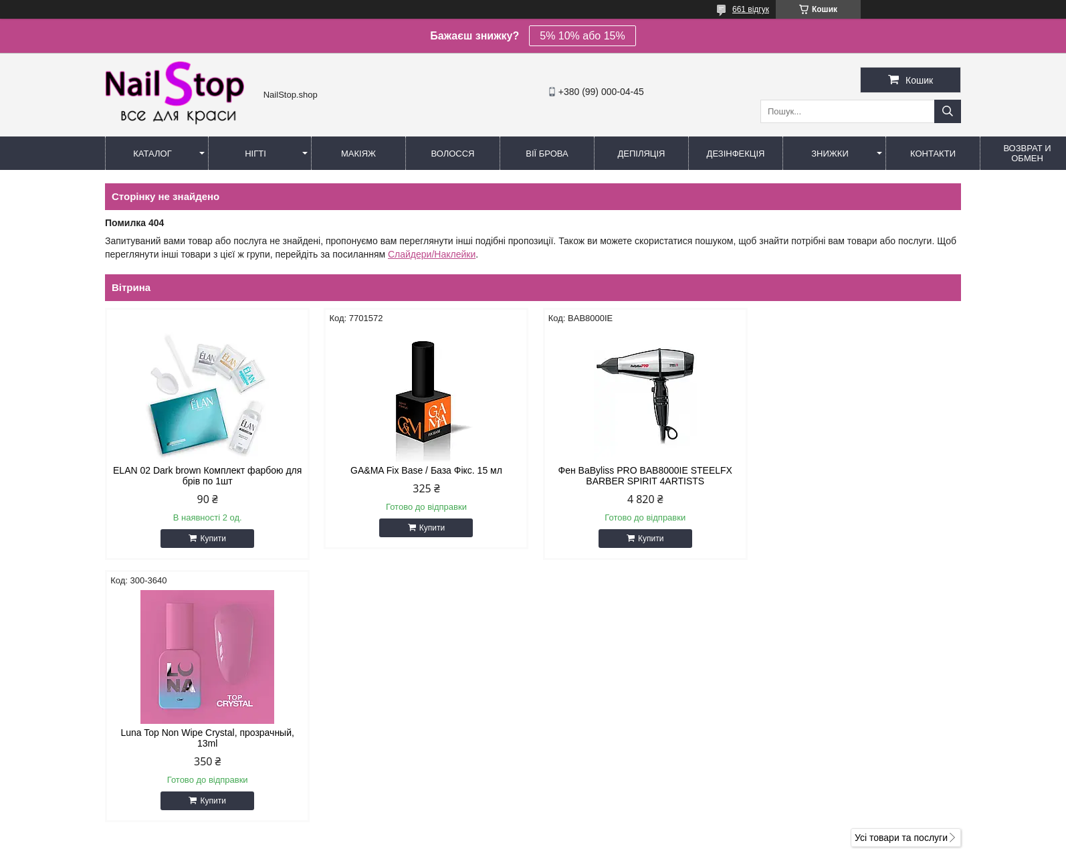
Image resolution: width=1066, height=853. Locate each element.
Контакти (933, 154)
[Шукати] (947, 111)
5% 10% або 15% (582, 35)
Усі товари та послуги (901, 575)
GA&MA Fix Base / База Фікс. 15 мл (424, 470)
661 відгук (750, 9)
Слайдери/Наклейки (431, 254)
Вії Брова (547, 154)
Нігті (255, 154)
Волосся (452, 154)
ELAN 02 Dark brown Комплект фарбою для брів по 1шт (206, 475)
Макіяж (358, 154)
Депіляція (641, 154)
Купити (212, 538)
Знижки (830, 154)
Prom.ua (595, 816)
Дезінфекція (736, 154)
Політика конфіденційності (632, 840)
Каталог (152, 154)
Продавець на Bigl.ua (533, 828)
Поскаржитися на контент (529, 840)
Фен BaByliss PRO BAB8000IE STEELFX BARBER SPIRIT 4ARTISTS (641, 475)
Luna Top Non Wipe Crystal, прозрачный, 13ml (859, 475)
